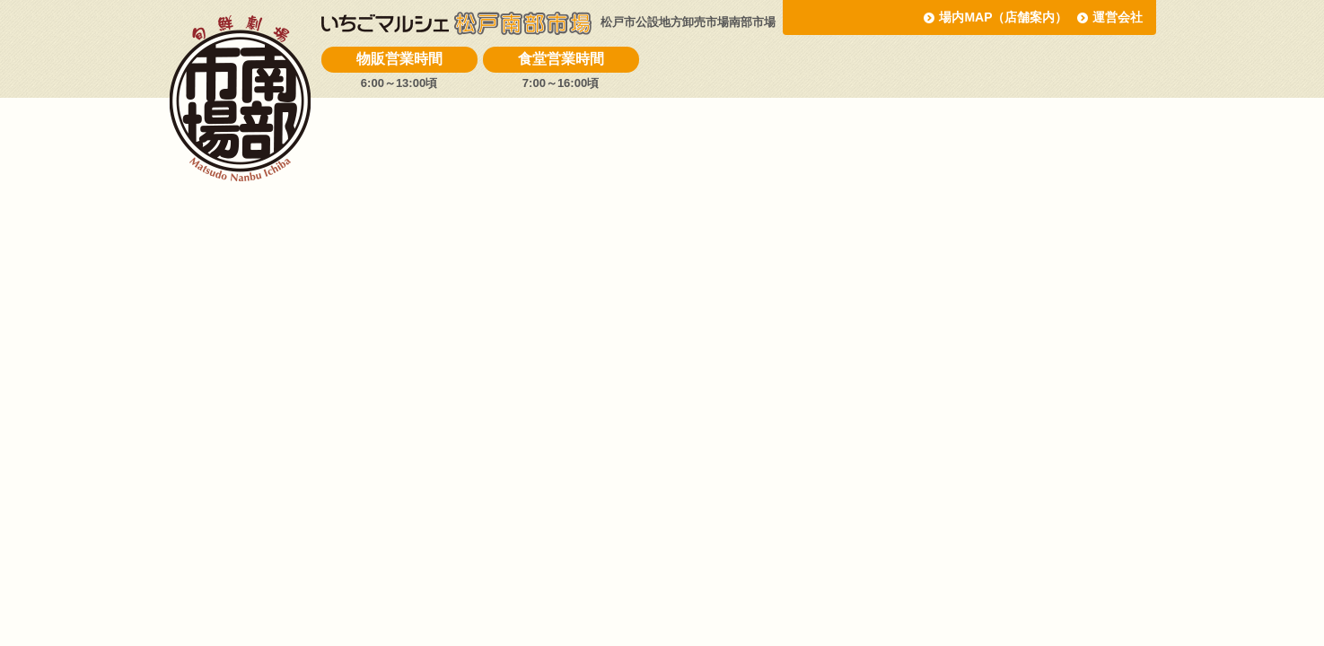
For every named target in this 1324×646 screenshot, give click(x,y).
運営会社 (1117, 17)
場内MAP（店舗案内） (1003, 17)
